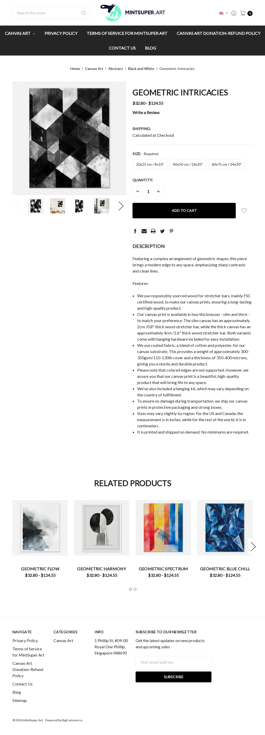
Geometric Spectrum (163, 568)
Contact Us (122, 47)
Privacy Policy (61, 33)
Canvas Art (20, 33)
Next (121, 206)
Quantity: (142, 180)
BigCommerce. (72, 720)
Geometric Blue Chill (225, 568)
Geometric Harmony (101, 568)
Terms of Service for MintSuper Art (127, 33)
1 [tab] (130, 589)
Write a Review (145, 112)
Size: (145, 153)
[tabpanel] (40, 540)
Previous (17, 206)
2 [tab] (135, 589)
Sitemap (19, 700)
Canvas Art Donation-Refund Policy (218, 33)
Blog (150, 47)
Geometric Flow (40, 568)
